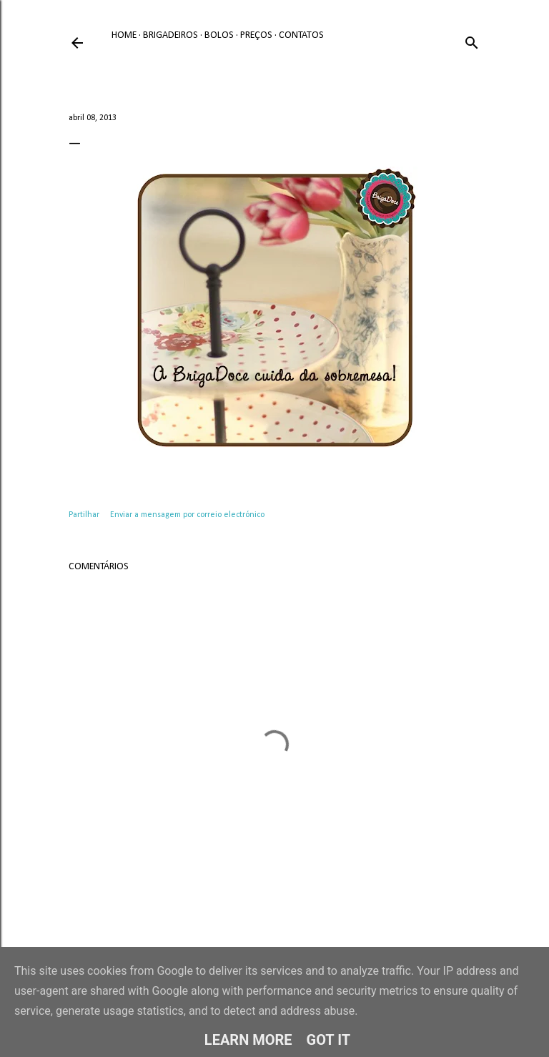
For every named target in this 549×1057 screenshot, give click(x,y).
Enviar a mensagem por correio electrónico (187, 515)
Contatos (301, 35)
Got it (329, 1039)
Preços (256, 35)
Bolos (219, 35)
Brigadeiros (170, 35)
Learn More (248, 1039)
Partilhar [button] (84, 515)
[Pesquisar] (471, 40)
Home (124, 35)
